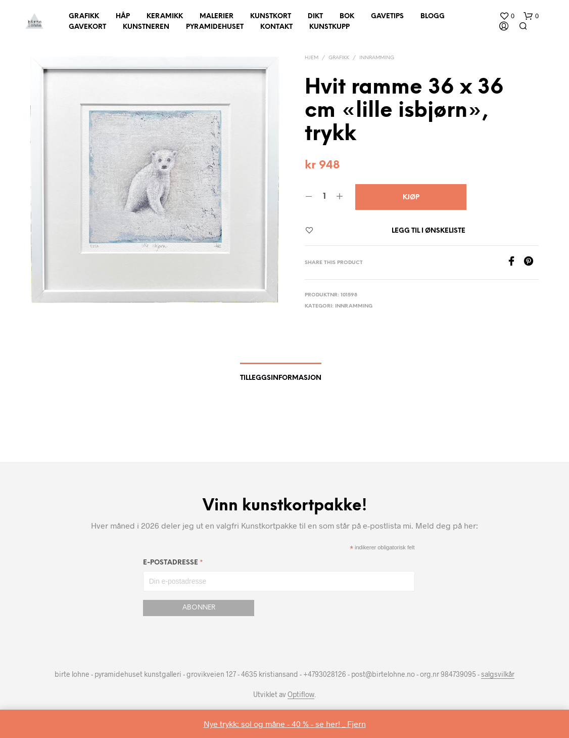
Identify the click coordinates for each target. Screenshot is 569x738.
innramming (376, 58)
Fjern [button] (356, 723)
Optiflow (301, 694)
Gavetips (387, 16)
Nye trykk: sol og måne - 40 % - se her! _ (275, 723)
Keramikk (165, 16)
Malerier (216, 16)
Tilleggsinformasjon (280, 378)
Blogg (432, 16)
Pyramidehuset (215, 27)
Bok (347, 16)
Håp (123, 16)
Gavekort (87, 27)
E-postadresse (173, 564)
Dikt (315, 16)
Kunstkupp (329, 27)
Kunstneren (146, 27)
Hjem (311, 58)
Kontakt (276, 27)
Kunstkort (270, 16)
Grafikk (84, 16)
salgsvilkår (497, 674)
